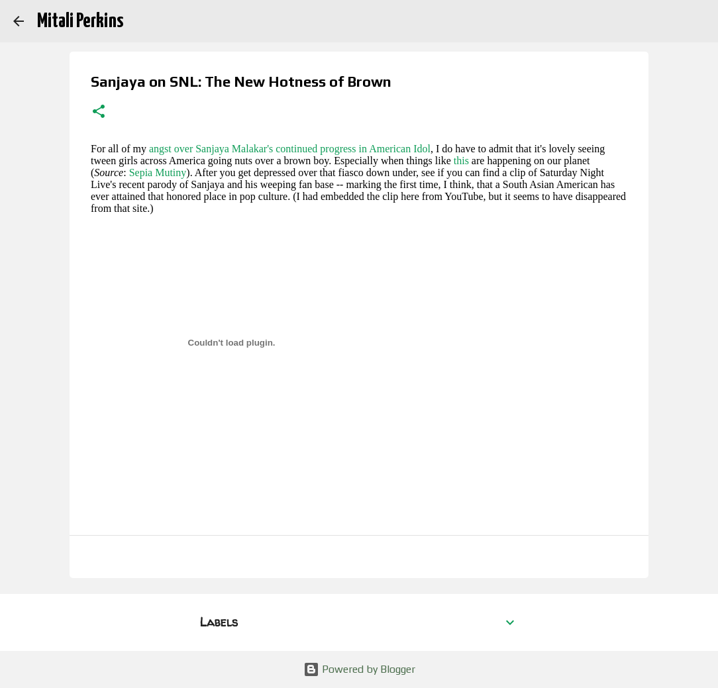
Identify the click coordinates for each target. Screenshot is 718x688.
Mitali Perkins (80, 21)
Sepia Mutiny (158, 172)
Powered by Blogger (359, 669)
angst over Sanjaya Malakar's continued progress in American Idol (290, 148)
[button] (99, 112)
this (461, 160)
